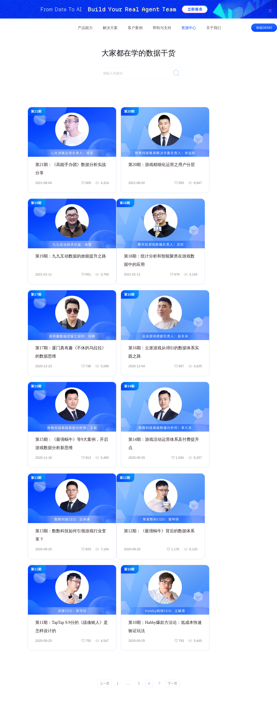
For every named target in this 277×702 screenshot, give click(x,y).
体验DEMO (264, 28)
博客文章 (210, 603)
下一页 (172, 460)
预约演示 (257, 519)
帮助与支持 (162, 28)
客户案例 (135, 28)
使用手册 (174, 591)
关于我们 (213, 28)
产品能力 (85, 28)
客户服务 (174, 584)
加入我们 (250, 599)
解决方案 (110, 28)
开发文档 (174, 599)
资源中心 (188, 28)
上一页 (104, 460)
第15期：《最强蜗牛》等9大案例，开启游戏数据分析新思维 (62, 326)
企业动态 (250, 591)
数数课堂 (210, 596)
